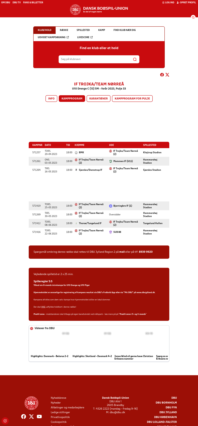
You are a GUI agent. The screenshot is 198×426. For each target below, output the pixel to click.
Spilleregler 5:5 (43, 281)
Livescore (85, 37)
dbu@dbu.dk (117, 412)
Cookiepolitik (59, 422)
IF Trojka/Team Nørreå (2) (125, 152)
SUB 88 (117, 232)
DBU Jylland (168, 412)
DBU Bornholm (166, 402)
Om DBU (5, 3)
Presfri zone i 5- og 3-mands (133, 314)
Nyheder (56, 402)
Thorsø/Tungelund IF (90, 223)
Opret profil (186, 2)
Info (51, 98)
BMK (81, 152)
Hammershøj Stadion (150, 161)
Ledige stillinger (60, 412)
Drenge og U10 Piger (80, 285)
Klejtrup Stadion (152, 152)
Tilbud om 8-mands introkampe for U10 (52, 285)
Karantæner (98, 98)
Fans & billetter (33, 3)
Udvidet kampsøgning (53, 37)
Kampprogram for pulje (132, 98)
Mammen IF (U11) (123, 161)
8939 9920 (146, 252)
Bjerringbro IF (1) (122, 206)
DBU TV (17, 3)
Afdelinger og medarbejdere (67, 407)
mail (122, 252)
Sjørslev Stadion (152, 170)
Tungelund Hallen (152, 223)
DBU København (165, 417)
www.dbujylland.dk (145, 292)
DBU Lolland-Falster (162, 422)
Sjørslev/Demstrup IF (90, 170)
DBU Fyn (171, 407)
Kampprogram (72, 98)
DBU (174, 398)
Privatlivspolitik (60, 417)
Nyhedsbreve (58, 398)
